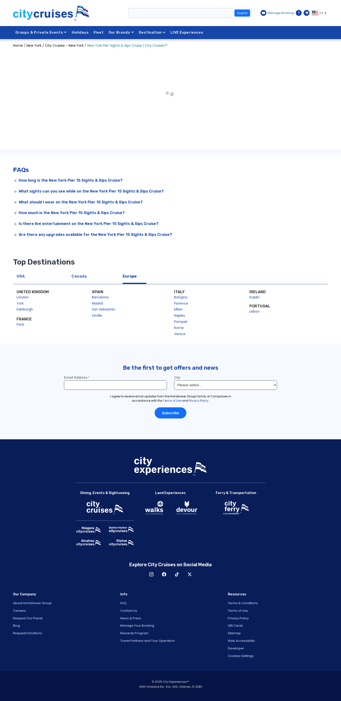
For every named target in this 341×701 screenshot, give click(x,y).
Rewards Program (134, 633)
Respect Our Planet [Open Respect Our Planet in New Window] (28, 618)
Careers (19, 610)
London (23, 297)
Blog (16, 625)
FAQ (123, 603)
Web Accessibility (241, 640)
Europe (130, 276)
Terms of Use (238, 610)
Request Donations (27, 633)
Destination (152, 32)
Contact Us (128, 610)
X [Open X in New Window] (190, 574)
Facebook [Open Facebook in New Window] (164, 574)
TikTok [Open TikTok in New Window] (177, 574)
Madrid (97, 303)
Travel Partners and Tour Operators (147, 640)
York (20, 303)
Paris (20, 324)
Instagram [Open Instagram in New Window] (151, 574)
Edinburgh (25, 309)
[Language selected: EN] (320, 13)
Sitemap (234, 633)
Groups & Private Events (41, 32)
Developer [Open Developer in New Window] (236, 648)
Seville (97, 315)
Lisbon (254, 311)
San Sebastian (103, 309)
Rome (179, 327)
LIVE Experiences (186, 32)
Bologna (180, 297)
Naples (179, 315)
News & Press (130, 618)
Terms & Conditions (243, 603)
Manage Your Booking (137, 625)
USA (21, 276)
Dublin (254, 297)
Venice (179, 334)
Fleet (99, 32)
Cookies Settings (241, 656)
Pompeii (180, 321)
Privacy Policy (238, 618)
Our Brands (121, 32)
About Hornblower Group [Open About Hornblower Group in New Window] (32, 603)
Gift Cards (235, 625)
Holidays (80, 32)
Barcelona (100, 297)
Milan (178, 309)
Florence (181, 303)
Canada (79, 276)
